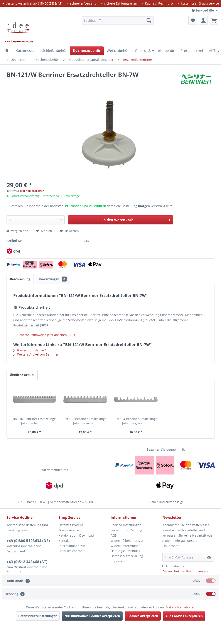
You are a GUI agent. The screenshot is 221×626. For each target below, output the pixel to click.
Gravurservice (69, 530)
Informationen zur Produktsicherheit (72, 548)
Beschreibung (20, 279)
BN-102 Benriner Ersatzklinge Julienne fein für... (34, 421)
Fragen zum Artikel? (29, 350)
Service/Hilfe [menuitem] (203, 10)
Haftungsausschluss (125, 551)
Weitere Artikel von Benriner (36, 354)
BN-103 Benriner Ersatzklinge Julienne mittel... (85, 421)
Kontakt (64, 541)
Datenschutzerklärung (127, 556)
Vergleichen (17, 231)
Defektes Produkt (71, 525)
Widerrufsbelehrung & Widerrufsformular (127, 543)
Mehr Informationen (180, 607)
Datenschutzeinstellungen (37, 616)
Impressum (119, 561)
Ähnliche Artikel (22, 375)
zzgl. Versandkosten (32, 191)
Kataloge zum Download (76, 535)
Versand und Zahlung (126, 530)
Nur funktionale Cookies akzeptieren (92, 616)
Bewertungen (53, 279)
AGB (114, 535)
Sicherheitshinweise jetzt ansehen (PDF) (46, 335)
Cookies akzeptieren (142, 616)
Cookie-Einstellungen (126, 525)
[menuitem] (118, 20)
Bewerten (69, 231)
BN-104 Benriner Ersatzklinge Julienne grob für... (136, 421)
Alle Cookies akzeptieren (184, 616)
